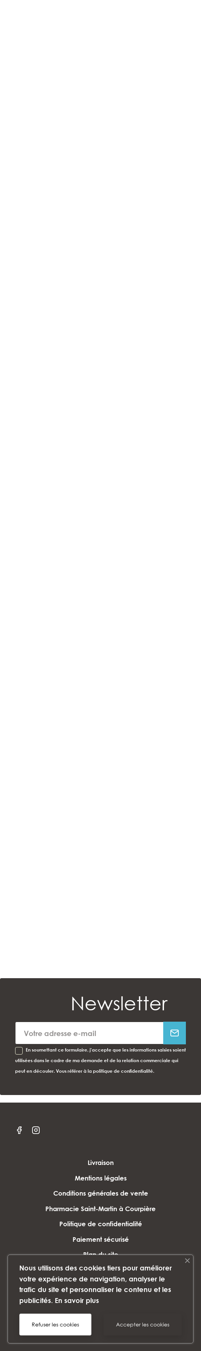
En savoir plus (77, 1300)
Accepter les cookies (142, 1324)
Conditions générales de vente (100, 1193)
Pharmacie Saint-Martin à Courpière (100, 1208)
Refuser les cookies (55, 1324)
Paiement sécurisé (101, 1239)
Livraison (101, 1162)
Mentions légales (101, 1178)
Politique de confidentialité (100, 1223)
